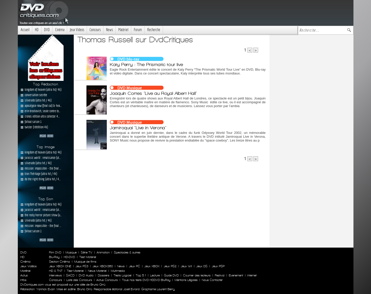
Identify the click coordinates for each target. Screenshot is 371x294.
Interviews (55, 275)
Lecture (155, 275)
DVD (47, 29)
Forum (138, 29)
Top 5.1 (141, 275)
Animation (103, 252)
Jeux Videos (77, 29)
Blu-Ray (54, 257)
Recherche (153, 29)
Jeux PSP (218, 266)
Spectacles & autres (127, 252)
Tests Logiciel (122, 275)
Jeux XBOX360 (103, 266)
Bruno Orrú (84, 289)
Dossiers (103, 275)
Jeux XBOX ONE (60, 266)
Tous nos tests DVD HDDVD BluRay (146, 280)
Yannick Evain (45, 289)
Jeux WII (186, 266)
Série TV (86, 252)
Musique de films (85, 261)
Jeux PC (134, 266)
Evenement (236, 275)
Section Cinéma (59, 261)
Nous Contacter (212, 280)
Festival (220, 275)
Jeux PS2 (170, 266)
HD (37, 29)
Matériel (123, 29)
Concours (95, 29)
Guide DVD (171, 275)
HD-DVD (69, 257)
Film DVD (55, 252)
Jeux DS (201, 266)
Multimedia (118, 270)
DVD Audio (86, 275)
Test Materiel (87, 257)
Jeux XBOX (151, 266)
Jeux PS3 (82, 266)
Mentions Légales (186, 280)
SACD (70, 275)
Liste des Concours (79, 280)
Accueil (25, 29)
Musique (71, 252)
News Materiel (97, 270)
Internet (252, 275)
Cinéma (59, 29)
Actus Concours (107, 280)
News (109, 29)
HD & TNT (56, 270)
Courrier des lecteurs (197, 275)
